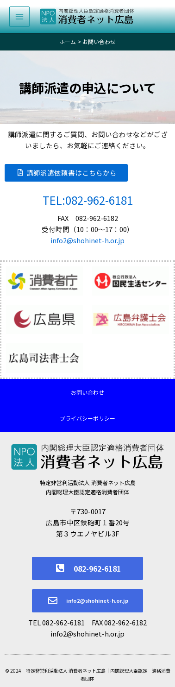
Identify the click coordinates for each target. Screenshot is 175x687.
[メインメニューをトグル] (19, 16)
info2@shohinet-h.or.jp (87, 240)
